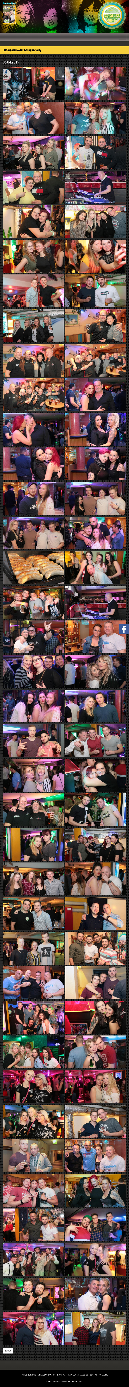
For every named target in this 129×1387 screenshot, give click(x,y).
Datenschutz (77, 1381)
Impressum (65, 1381)
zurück (8, 1350)
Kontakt (56, 1381)
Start (48, 1381)
